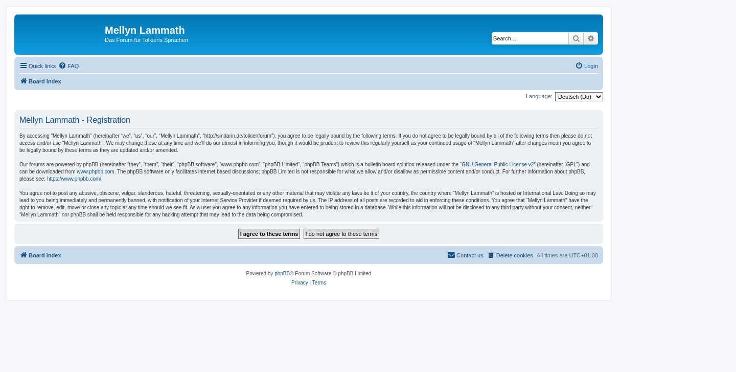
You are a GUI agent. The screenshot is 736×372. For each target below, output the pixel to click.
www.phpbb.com (95, 171)
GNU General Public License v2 (498, 164)
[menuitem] (68, 66)
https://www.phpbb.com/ (74, 179)
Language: (539, 96)
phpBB (282, 273)
